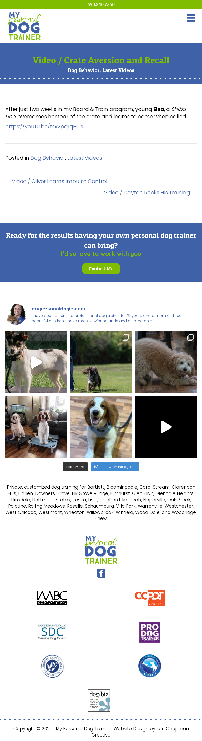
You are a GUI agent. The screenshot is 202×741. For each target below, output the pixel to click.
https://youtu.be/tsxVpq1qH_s (44, 126)
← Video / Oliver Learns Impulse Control (56, 181)
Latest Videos (118, 70)
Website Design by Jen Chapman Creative (140, 731)
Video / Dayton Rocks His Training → (150, 192)
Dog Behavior (84, 70)
